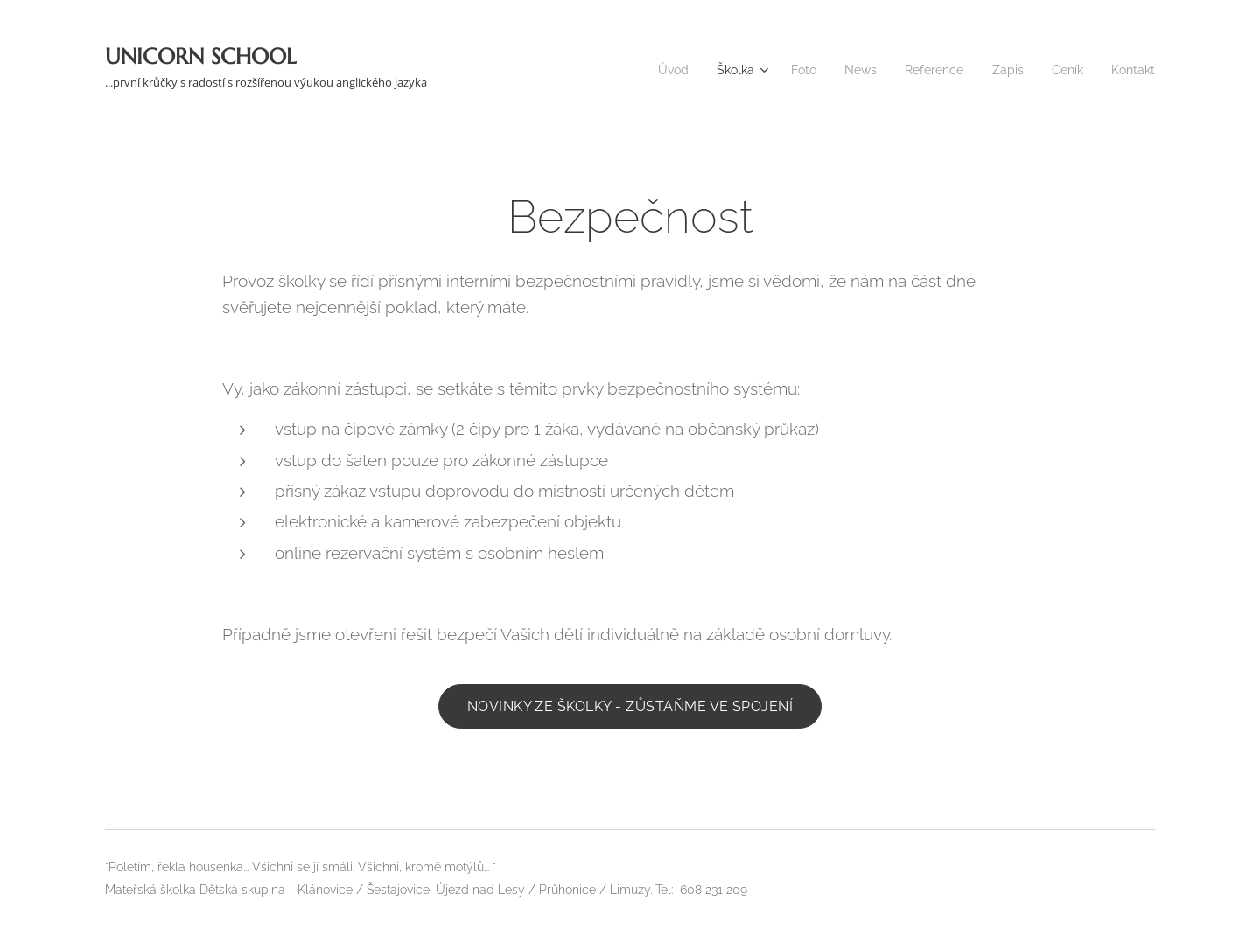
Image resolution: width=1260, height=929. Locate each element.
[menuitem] (653, 70)
